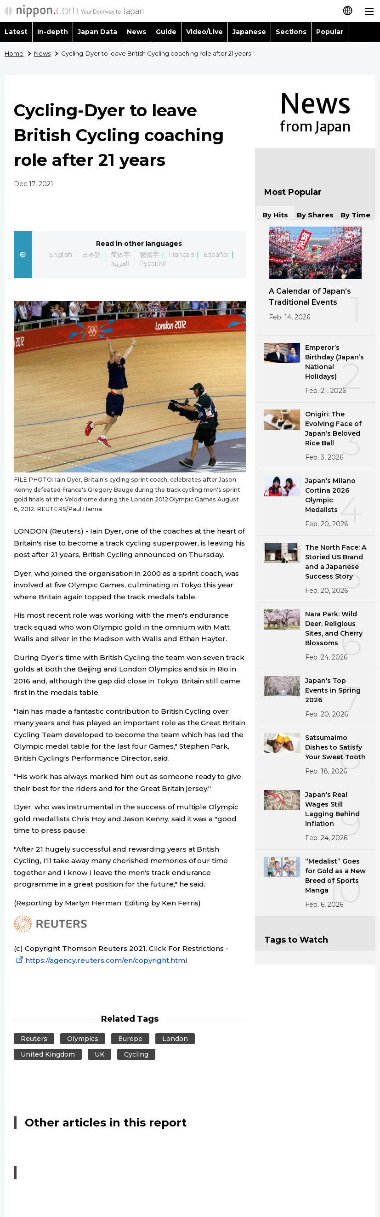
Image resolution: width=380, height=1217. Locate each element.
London (175, 1039)
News (136, 32)
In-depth (52, 32)
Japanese (249, 32)
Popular (329, 32)
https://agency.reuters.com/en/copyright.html (100, 960)
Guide (166, 32)
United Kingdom (48, 1054)
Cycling (136, 1054)
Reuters (34, 1039)
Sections (291, 32)
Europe (130, 1039)
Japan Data (97, 32)
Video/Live (204, 32)
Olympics (82, 1039)
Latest (16, 32)
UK (99, 1054)
